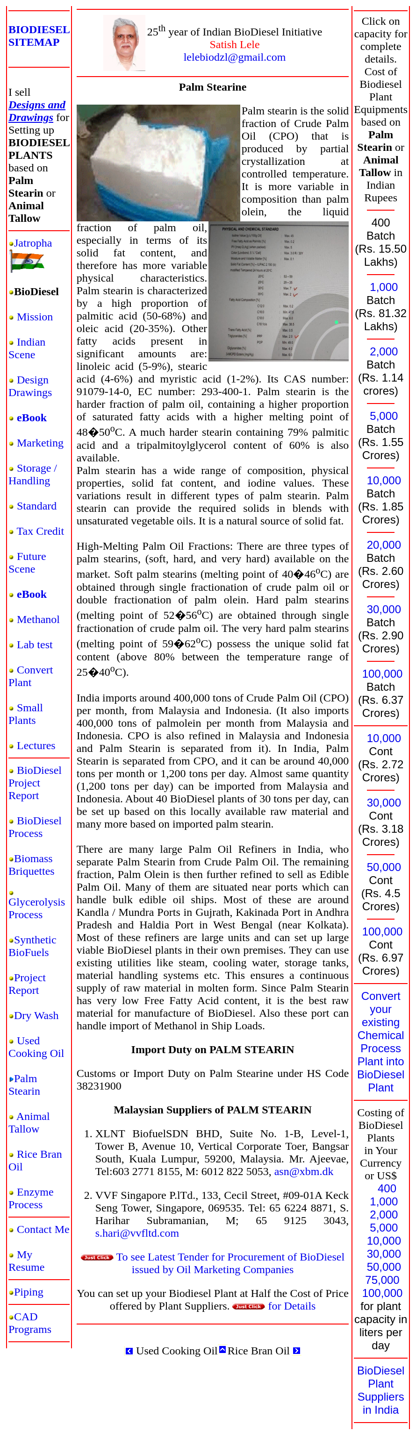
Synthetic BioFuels (32, 946)
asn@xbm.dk (304, 1171)
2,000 (384, 351)
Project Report (27, 983)
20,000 (384, 544)
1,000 (384, 287)
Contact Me (43, 1229)
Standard (37, 506)
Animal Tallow (29, 1122)
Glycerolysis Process (36, 908)
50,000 (384, 867)
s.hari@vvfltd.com (137, 1233)
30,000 (384, 609)
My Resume (26, 1260)
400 (387, 1188)
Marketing (40, 443)
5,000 (384, 416)
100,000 (382, 673)
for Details (274, 1306)
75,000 (382, 1280)
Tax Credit (41, 531)
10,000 (384, 480)
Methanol (38, 619)
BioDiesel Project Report (35, 782)
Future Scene (27, 562)
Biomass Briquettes (31, 864)
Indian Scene (26, 348)
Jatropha (33, 243)
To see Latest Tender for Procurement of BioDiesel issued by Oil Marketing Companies (212, 1263)
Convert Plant (30, 676)
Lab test (35, 644)
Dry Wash (36, 1015)
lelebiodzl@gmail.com (235, 57)
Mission (35, 317)
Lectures (36, 745)
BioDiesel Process (35, 827)
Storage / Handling (32, 474)
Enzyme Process (31, 1198)
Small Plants (25, 713)
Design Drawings (30, 386)
